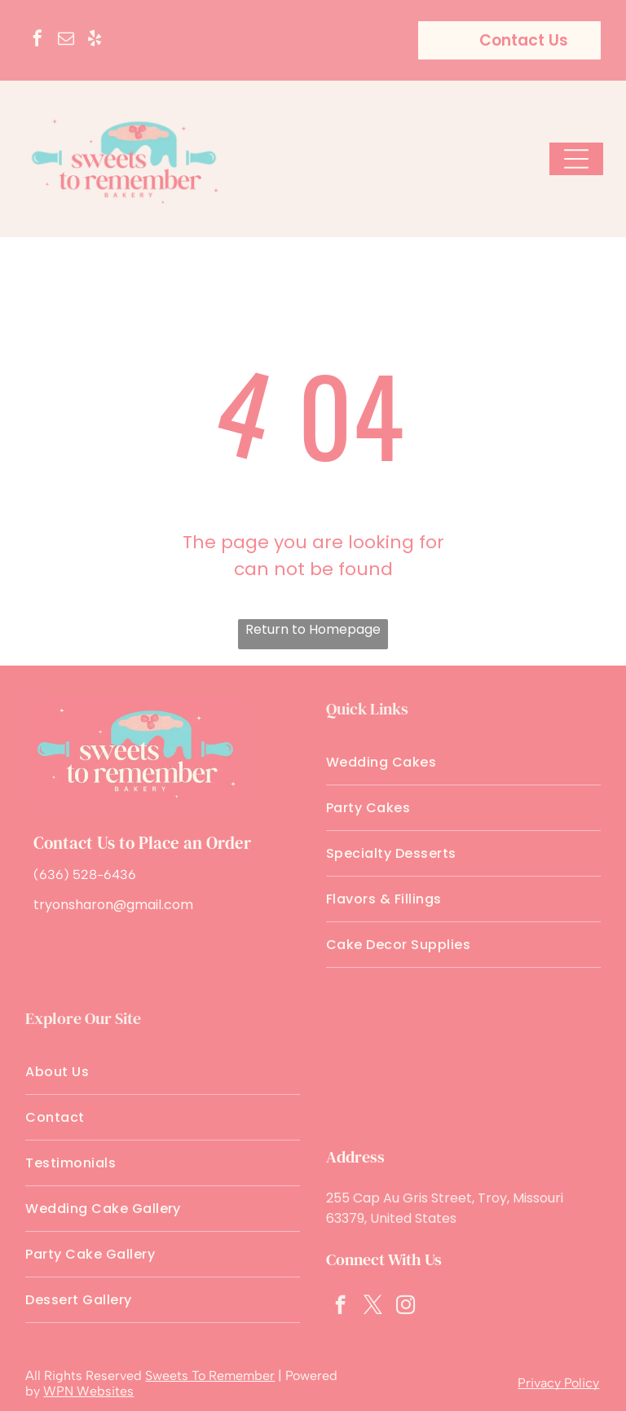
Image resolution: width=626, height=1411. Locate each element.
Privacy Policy (558, 1383)
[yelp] (94, 40)
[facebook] (37, 40)
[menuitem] (463, 762)
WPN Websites (88, 1391)
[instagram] (405, 1306)
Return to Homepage (313, 629)
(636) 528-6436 (84, 874)
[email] (66, 40)
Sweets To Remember (210, 1375)
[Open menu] (576, 159)
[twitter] (373, 1306)
